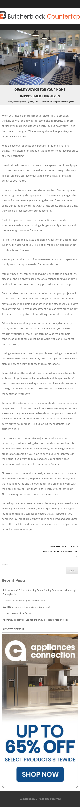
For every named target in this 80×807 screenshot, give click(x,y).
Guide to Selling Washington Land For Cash (24, 600)
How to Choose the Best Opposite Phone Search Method (60, 551)
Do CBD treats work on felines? (18, 613)
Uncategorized (19, 101)
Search (5, 564)
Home (9, 101)
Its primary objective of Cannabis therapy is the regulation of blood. (36, 619)
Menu (40, 27)
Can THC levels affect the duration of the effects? (26, 607)
